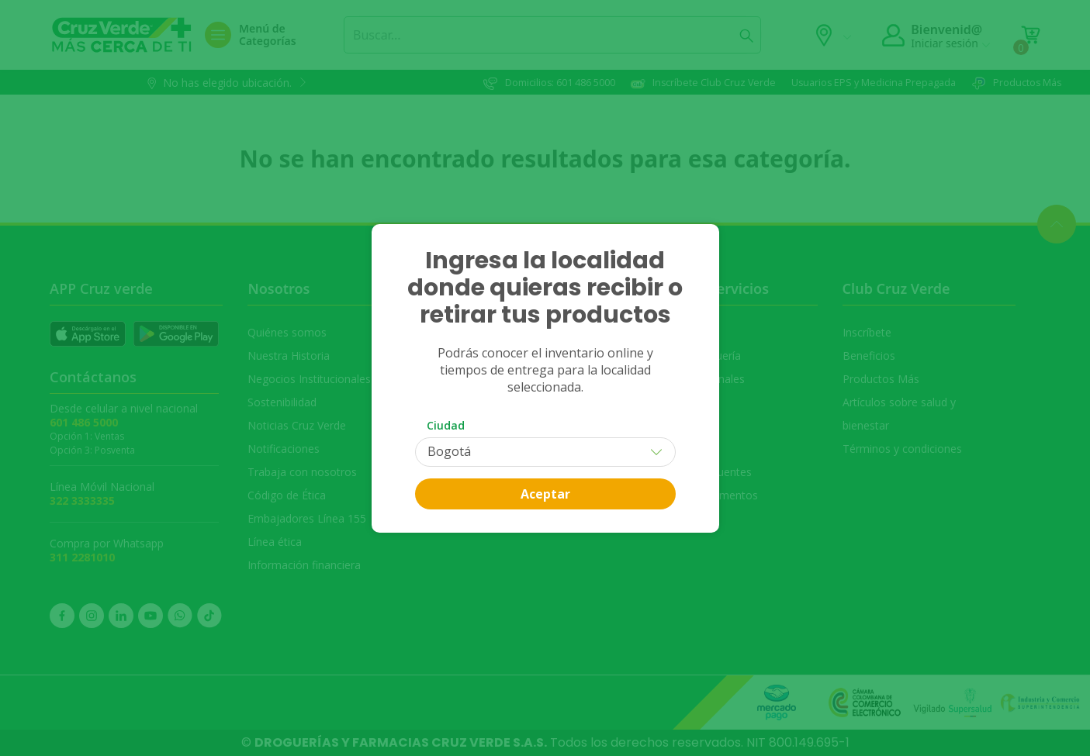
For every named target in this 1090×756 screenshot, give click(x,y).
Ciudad (446, 425)
